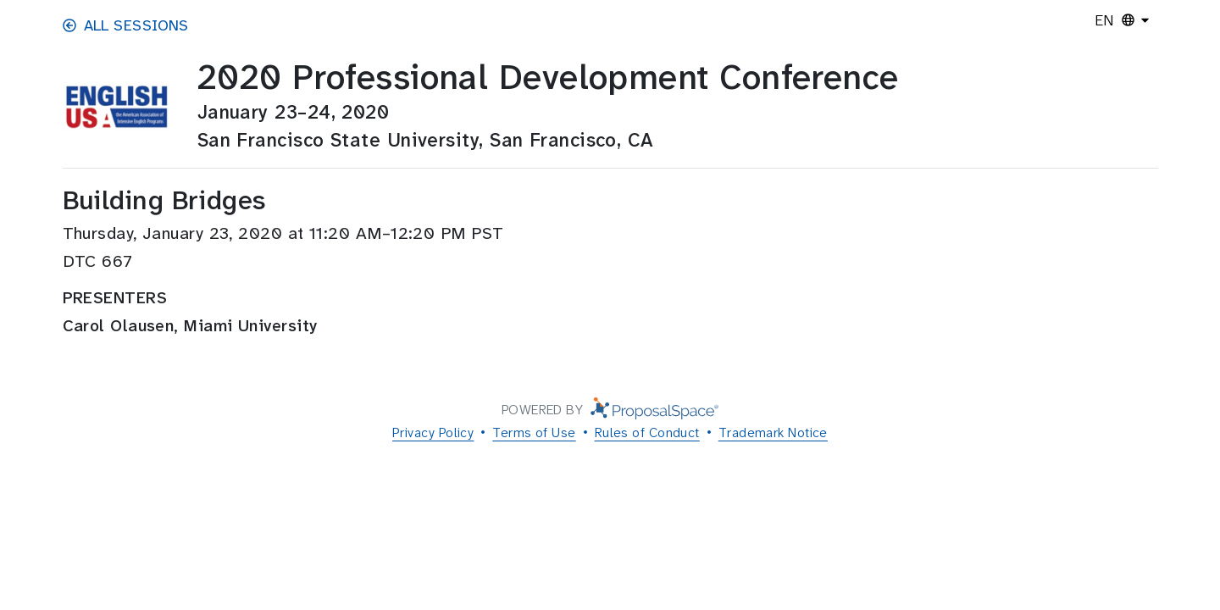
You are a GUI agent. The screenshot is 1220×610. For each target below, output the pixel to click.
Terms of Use (533, 432)
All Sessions (126, 25)
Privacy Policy (433, 432)
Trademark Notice (773, 432)
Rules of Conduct (647, 432)
